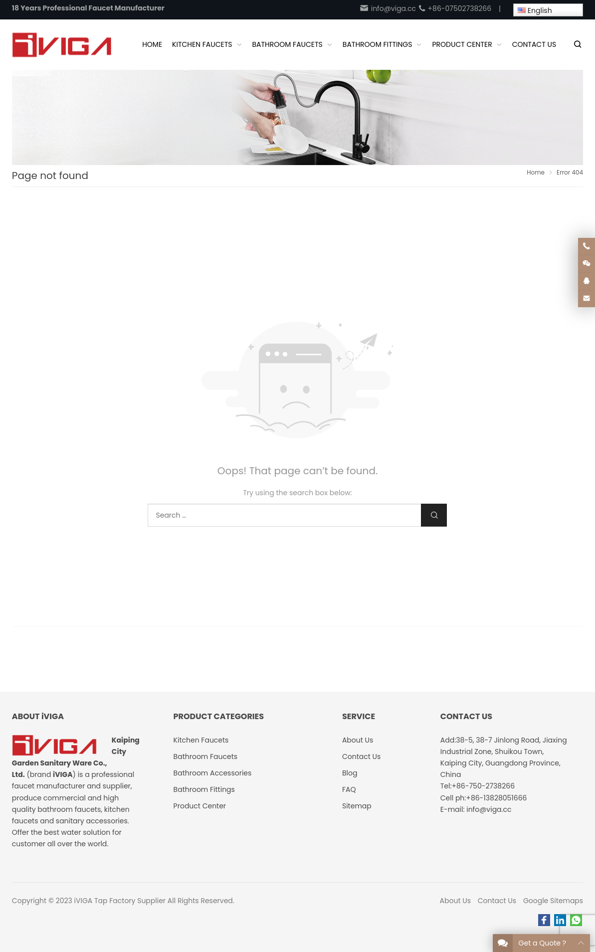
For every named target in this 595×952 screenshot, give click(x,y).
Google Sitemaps (553, 901)
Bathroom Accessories (213, 773)
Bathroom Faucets (205, 757)
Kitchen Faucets (201, 740)
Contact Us (497, 901)
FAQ (349, 789)
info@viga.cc (387, 8)
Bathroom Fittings (204, 789)
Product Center (200, 806)
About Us (455, 901)
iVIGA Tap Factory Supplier (120, 901)
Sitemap (357, 806)
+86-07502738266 (454, 8)
